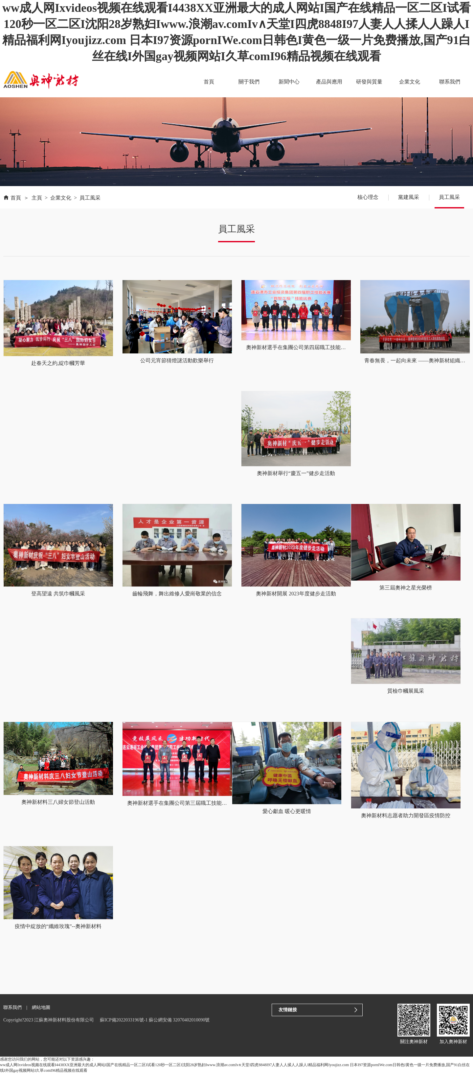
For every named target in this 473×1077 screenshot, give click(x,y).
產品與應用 (331, 81)
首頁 (211, 81)
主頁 (37, 198)
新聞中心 (291, 81)
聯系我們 (450, 81)
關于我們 (251, 81)
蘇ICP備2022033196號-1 (123, 1023)
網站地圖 (41, 1011)
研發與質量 (370, 81)
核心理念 (367, 197)
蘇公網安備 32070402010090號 (179, 1023)
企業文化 (410, 81)
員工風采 (90, 198)
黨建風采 (408, 197)
